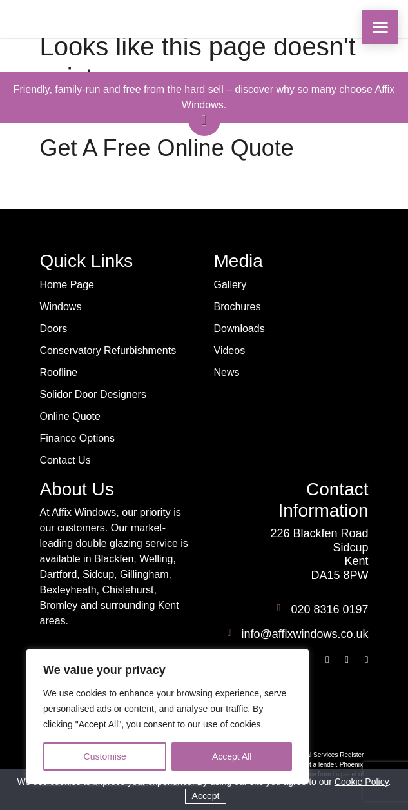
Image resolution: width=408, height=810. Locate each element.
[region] (167, 716)
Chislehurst (127, 589)
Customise (105, 756)
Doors (54, 328)
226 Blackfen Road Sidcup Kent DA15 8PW (319, 554)
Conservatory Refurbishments (108, 350)
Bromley (59, 605)
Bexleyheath (68, 589)
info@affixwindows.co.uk (304, 633)
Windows (61, 306)
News (227, 372)
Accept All (231, 756)
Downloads (239, 328)
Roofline (59, 372)
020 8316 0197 (329, 609)
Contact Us (65, 460)
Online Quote (70, 416)
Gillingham (144, 574)
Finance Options (77, 438)
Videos (230, 350)
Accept (206, 796)
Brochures (237, 306)
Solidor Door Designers (93, 394)
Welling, (157, 558)
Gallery (230, 284)
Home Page (67, 284)
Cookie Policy (362, 781)
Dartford (58, 574)
